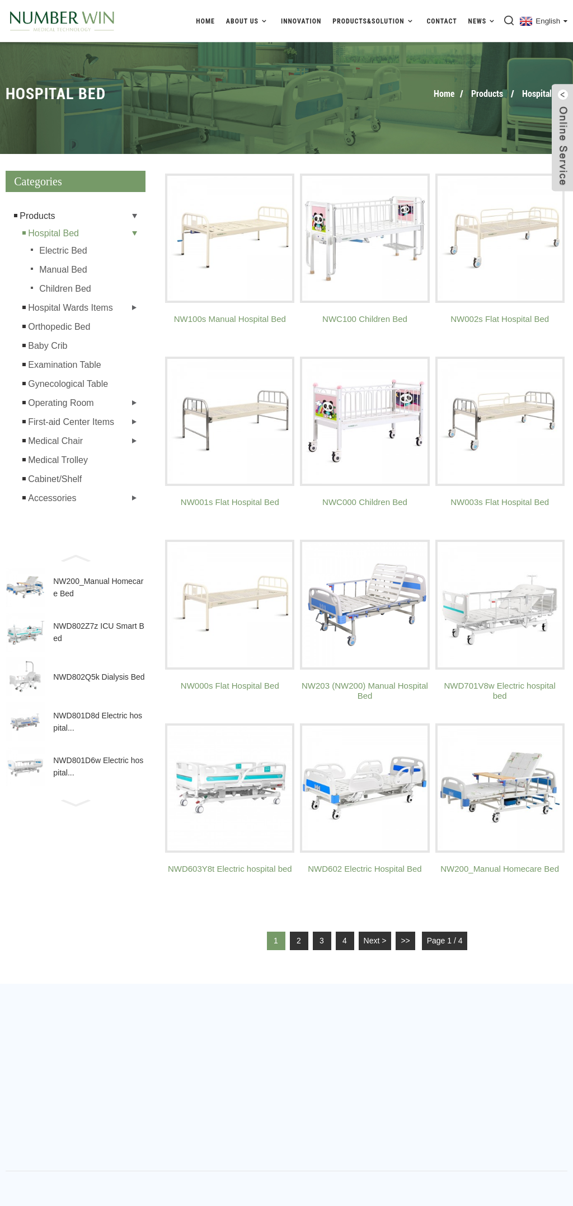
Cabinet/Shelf (55, 479)
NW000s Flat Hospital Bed (230, 685)
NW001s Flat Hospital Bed (230, 502)
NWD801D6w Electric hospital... (98, 766)
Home (205, 21)
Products (487, 93)
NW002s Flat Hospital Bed (499, 319)
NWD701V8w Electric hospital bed (500, 690)
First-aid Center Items (71, 422)
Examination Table (64, 365)
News (483, 21)
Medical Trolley (58, 460)
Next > (375, 940)
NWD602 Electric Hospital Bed (364, 868)
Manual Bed (63, 269)
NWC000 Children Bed (364, 502)
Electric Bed (63, 250)
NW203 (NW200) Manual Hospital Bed (365, 690)
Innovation (301, 21)
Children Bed (65, 288)
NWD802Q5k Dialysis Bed (98, 676)
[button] (75, 557)
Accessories (52, 498)
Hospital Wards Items (70, 307)
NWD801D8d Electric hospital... (97, 721)
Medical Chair (55, 441)
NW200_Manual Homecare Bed (98, 587)
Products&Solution (373, 21)
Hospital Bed (544, 93)
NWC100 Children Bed (364, 319)
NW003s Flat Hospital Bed (499, 502)
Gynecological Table (68, 384)
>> (405, 940)
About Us (248, 21)
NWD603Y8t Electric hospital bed (230, 868)
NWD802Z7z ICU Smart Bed (98, 632)
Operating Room (60, 403)
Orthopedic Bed (59, 326)
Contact (441, 21)
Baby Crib (47, 345)
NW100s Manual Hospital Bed (230, 319)
